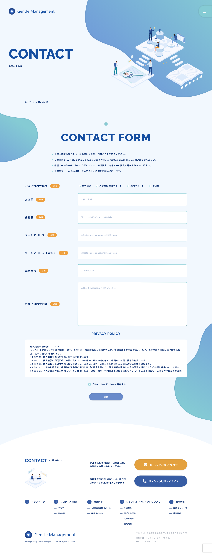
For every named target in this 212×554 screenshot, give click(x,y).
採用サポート (97, 513)
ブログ (61, 508)
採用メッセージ (180, 508)
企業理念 (128, 508)
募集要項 (177, 513)
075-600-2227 (161, 481)
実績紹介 (62, 513)
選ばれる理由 (130, 513)
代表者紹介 (129, 518)
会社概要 (128, 523)
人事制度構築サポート (101, 508)
